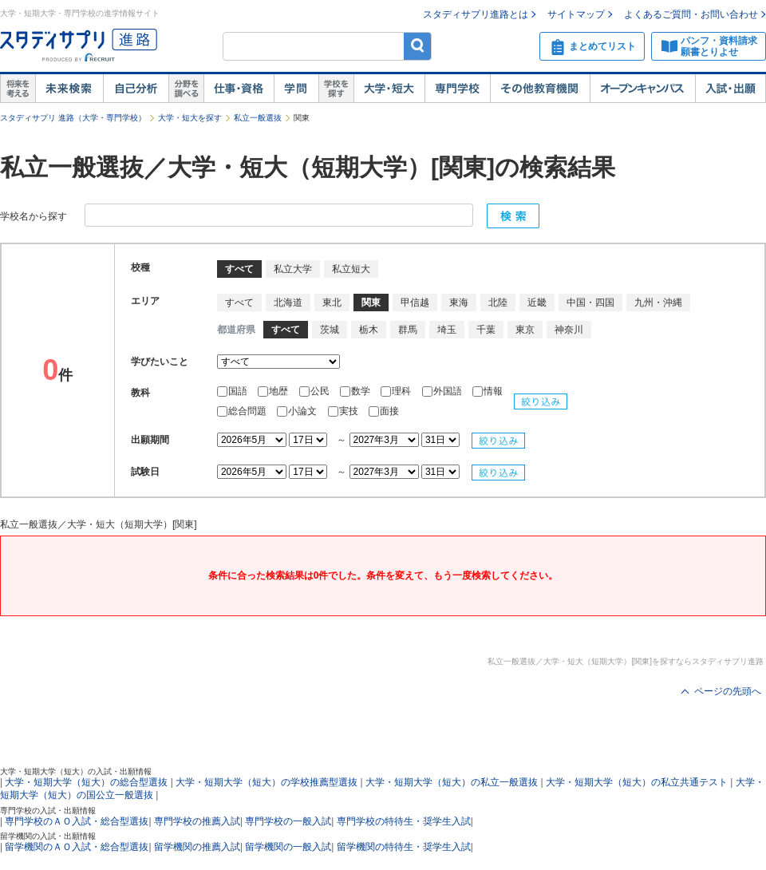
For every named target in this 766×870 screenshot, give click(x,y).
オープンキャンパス (642, 88)
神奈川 (569, 329)
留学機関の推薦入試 (197, 846)
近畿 (537, 302)
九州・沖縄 (658, 302)
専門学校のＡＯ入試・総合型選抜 (76, 821)
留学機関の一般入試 (288, 846)
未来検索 (69, 88)
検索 (418, 46)
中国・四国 (590, 302)
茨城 (329, 329)
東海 (458, 302)
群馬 (407, 329)
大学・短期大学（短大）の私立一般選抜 (451, 782)
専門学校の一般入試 (288, 821)
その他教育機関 (540, 88)
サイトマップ (576, 14)
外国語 (443, 391)
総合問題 (243, 411)
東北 (332, 302)
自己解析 (135, 88)
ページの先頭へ (727, 691)
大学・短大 (388, 88)
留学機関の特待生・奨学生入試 (404, 846)
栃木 (368, 329)
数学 (356, 391)
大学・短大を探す (190, 117)
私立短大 (351, 269)
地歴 (274, 391)
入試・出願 (730, 88)
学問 (296, 88)
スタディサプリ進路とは (475, 14)
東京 (525, 329)
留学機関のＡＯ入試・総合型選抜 (76, 846)
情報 (487, 391)
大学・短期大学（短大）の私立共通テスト (637, 782)
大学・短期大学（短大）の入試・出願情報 (76, 771)
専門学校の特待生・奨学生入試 (404, 821)
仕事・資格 (238, 88)
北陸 (497, 302)
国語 (233, 391)
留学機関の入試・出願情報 (48, 836)
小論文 (298, 411)
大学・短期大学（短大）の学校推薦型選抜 (266, 782)
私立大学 (293, 269)
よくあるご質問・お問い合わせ (691, 14)
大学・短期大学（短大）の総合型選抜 (86, 782)
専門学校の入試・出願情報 (48, 810)
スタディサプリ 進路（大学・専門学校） (73, 117)
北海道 (288, 302)
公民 (315, 391)
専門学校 (457, 88)
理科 (397, 391)
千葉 (486, 329)
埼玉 (446, 329)
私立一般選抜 (258, 117)
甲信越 (415, 302)
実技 (344, 411)
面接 (384, 411)
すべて (239, 302)
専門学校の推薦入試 (197, 821)
